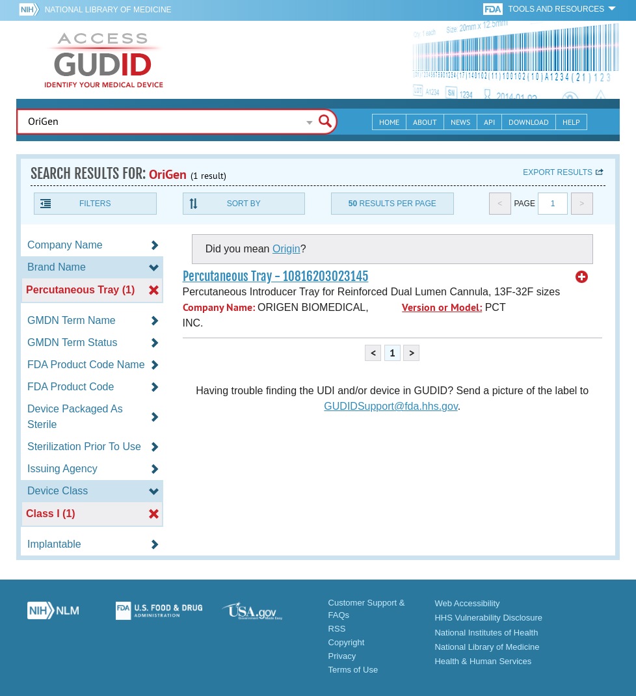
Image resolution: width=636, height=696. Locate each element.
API (489, 122)
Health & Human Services (482, 661)
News (460, 122)
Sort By (244, 203)
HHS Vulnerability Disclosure (488, 617)
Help (571, 122)
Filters (95, 203)
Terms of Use (353, 670)
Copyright (346, 642)
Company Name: (219, 307)
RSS (337, 629)
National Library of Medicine (108, 9)
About (425, 122)
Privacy (342, 656)
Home (389, 122)
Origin (286, 248)
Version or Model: (442, 307)
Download (529, 122)
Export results (557, 172)
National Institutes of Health (486, 632)
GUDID (104, 60)
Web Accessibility (466, 603)
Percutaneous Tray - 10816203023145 (276, 276)
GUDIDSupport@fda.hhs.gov (390, 406)
